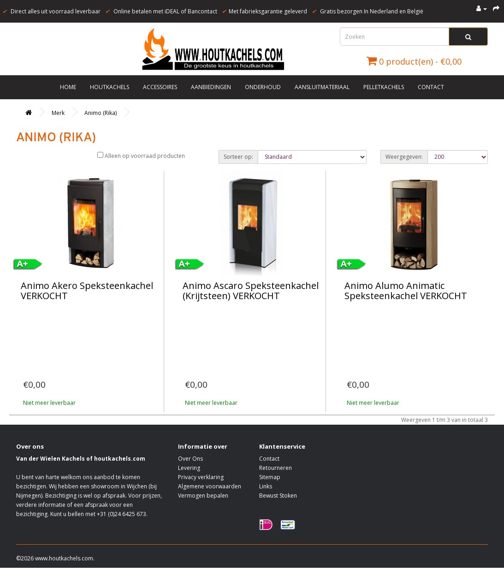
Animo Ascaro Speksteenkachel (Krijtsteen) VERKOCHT (251, 290)
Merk (58, 113)
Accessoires (160, 87)
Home (68, 87)
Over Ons (190, 459)
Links (265, 486)
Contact (431, 87)
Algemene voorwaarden (209, 486)
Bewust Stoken (278, 495)
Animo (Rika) (100, 113)
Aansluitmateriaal (322, 87)
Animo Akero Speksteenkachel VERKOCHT (87, 290)
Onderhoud (263, 87)
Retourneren (275, 468)
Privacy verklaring (201, 477)
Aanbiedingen (211, 87)
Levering (189, 468)
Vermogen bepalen (203, 495)
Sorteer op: (238, 157)
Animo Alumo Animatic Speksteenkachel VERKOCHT (405, 290)
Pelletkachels (383, 87)
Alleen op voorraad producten (141, 156)
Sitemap (269, 477)
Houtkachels (109, 87)
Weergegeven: (404, 157)
